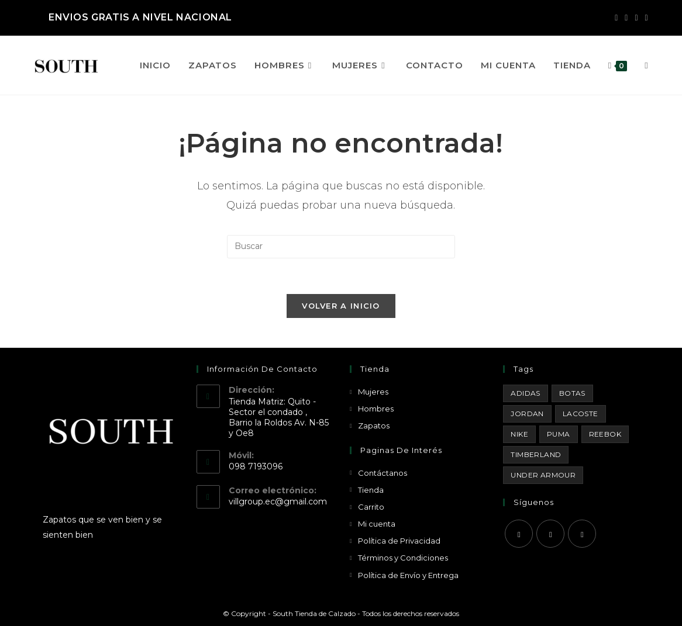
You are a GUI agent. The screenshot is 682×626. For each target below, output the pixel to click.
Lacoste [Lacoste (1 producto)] (580, 413)
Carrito (371, 506)
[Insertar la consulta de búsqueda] (341, 246)
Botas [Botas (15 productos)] (572, 393)
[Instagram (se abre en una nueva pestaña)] (626, 17)
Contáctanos (382, 473)
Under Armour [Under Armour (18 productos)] (543, 475)
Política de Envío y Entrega (408, 575)
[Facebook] (519, 534)
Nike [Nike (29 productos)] (519, 434)
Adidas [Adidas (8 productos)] (525, 393)
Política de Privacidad (399, 540)
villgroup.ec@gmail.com (278, 501)
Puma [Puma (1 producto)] (558, 434)
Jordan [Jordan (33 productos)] (527, 413)
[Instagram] (550, 534)
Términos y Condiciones (403, 557)
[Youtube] (582, 534)
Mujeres (373, 391)
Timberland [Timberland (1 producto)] (536, 454)
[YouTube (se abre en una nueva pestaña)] (636, 17)
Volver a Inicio (341, 305)
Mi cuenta (376, 523)
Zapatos (374, 425)
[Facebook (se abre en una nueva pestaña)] (616, 17)
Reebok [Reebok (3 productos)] (605, 434)
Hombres (376, 408)
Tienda (371, 489)
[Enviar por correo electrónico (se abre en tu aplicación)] (645, 17)
